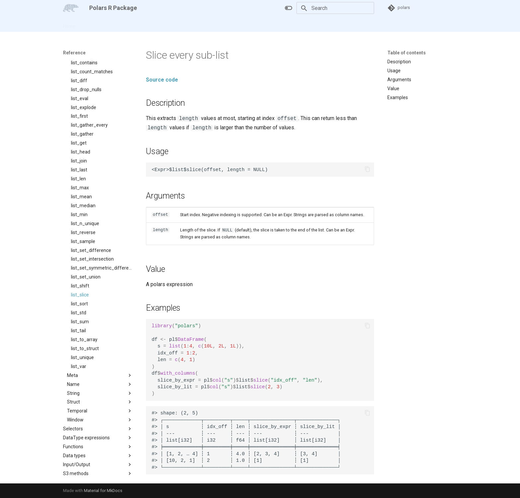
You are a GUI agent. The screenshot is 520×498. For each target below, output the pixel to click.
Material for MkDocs (103, 490)
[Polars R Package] (70, 8)
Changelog (149, 24)
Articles (91, 24)
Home (69, 24)
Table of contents (406, 52)
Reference (118, 24)
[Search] (335, 8)
